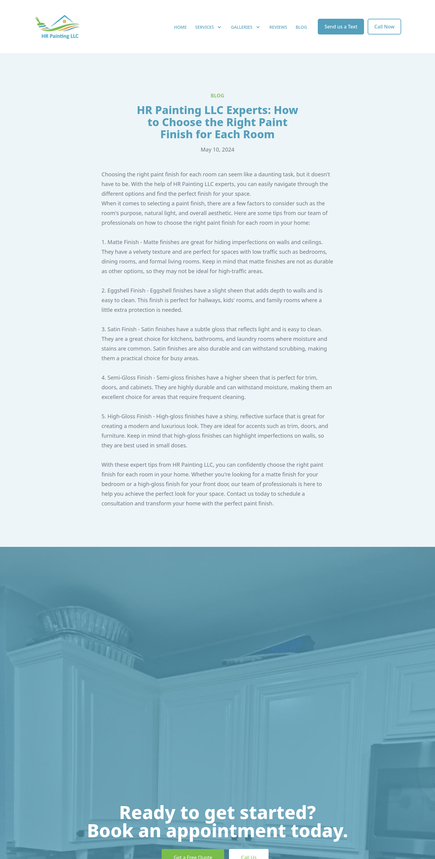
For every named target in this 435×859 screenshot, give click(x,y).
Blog (301, 27)
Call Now (384, 26)
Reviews (278, 27)
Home (180, 27)
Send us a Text (340, 26)
